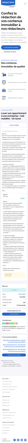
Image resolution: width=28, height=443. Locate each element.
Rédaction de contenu (7, 360)
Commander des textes (11, 47)
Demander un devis (10, 52)
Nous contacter (5, 427)
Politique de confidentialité (8, 389)
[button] (25, 3)
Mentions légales (6, 392)
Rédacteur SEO (5, 402)
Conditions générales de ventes (9, 386)
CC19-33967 (22, 294)
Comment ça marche (7, 381)
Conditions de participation (8, 425)
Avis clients (4, 433)
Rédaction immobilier (9, 362)
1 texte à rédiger (14, 125)
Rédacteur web (5, 400)
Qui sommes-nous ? (6, 384)
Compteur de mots (6, 418)
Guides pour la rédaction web (9, 412)
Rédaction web (5, 405)
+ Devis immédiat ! (14, 314)
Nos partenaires (6, 430)
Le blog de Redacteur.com (8, 415)
